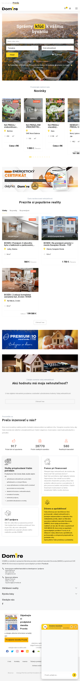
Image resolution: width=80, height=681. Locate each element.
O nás (9, 653)
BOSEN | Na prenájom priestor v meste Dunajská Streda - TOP (58, 235)
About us (10, 664)
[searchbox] (40, 41)
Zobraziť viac (40, 314)
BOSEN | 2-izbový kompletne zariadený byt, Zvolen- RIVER (17, 287)
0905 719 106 (9, 572)
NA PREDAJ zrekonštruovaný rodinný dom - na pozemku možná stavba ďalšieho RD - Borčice (20, 126)
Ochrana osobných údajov (40, 657)
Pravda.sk (65, 522)
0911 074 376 (9, 563)
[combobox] (40, 41)
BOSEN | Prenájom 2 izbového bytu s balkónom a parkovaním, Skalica (18, 235)
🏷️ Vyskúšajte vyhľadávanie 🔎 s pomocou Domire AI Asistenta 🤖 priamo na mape (38, 65)
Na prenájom (24, 202)
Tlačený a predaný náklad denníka (40, 653)
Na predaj (13, 202)
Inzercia (25, 653)
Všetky (4, 202)
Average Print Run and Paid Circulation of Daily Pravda (32, 664)
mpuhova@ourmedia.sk (13, 574)
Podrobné (57, 55)
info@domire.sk (10, 565)
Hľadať (12, 55)
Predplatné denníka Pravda (16, 631)
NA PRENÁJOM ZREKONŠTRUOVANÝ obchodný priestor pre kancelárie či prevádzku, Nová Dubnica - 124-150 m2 (59, 126)
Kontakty (16, 653)
